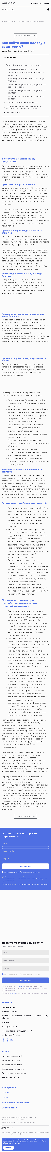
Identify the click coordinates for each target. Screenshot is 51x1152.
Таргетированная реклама (14, 1073)
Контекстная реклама (12, 1065)
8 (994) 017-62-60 (8, 3)
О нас (5, 1097)
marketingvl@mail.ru (11, 1035)
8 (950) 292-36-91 (9, 1027)
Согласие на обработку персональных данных (18, 1122)
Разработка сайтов (10, 1077)
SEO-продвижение (11, 1061)
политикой (20, 877)
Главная (4, 21)
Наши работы (9, 1087)
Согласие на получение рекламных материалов (19, 1117)
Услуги (5, 1051)
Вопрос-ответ (9, 1108)
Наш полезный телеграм (15, 1102)
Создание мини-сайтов (13, 1069)
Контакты (7, 1002)
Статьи (13, 21)
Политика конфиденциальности (13, 1120)
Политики (23, 1142)
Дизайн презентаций (12, 1056)
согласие (29, 879)
